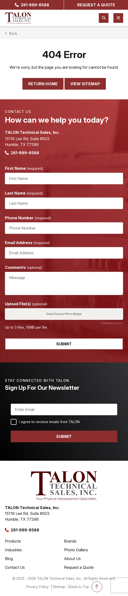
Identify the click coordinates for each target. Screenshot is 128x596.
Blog (9, 558)
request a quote (96, 4)
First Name (24, 168)
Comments (23, 267)
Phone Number (28, 217)
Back (11, 33)
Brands (70, 541)
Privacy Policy (37, 587)
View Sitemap (85, 83)
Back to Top (85, 586)
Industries (13, 549)
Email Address (27, 242)
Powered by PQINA (112, 323)
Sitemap (59, 587)
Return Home (43, 83)
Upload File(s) (26, 303)
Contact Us (15, 567)
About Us (72, 558)
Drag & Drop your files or (63, 314)
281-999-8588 (32, 4)
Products (13, 541)
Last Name (24, 193)
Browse (77, 314)
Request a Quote (79, 567)
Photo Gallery (76, 549)
